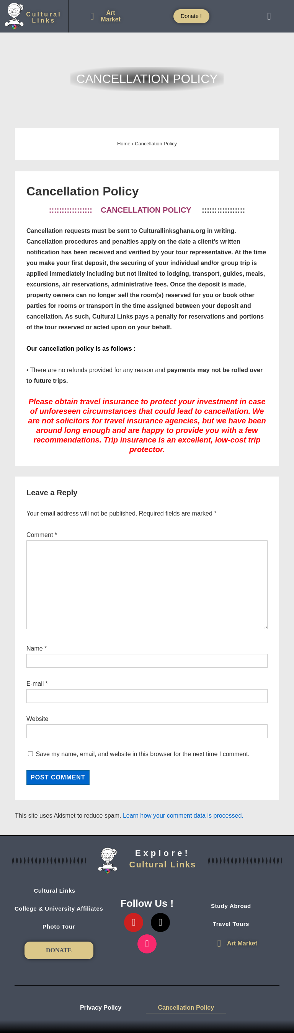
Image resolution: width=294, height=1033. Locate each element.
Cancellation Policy (186, 1007)
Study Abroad (235, 906)
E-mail (35, 683)
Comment (41, 535)
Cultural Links (58, 891)
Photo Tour (58, 926)
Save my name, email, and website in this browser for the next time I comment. (142, 754)
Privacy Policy (101, 1007)
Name (34, 648)
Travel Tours (235, 924)
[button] (269, 16)
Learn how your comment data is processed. (183, 815)
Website (37, 719)
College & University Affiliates (59, 908)
